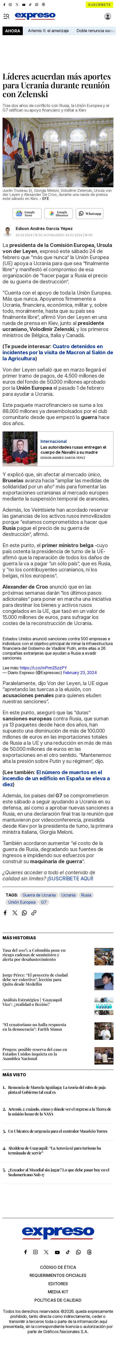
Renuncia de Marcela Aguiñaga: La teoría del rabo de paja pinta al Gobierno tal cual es (56, 1090)
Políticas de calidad (58, 1300)
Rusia (86, 895)
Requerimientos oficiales (58, 1275)
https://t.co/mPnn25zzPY (43, 667)
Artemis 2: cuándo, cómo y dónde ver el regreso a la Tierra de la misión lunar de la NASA (59, 1111)
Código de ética (58, 1267)
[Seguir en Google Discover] (58, 213)
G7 (44, 902)
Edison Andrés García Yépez (44, 228)
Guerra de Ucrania (39, 895)
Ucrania (68, 895)
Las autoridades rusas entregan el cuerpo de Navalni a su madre (73, 450)
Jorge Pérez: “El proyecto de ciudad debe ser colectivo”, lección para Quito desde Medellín (35, 979)
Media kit (58, 1292)
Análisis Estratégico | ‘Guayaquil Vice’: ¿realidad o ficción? (32, 1002)
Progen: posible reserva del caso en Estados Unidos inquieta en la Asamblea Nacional (35, 1054)
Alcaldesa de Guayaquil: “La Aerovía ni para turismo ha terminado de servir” (54, 1150)
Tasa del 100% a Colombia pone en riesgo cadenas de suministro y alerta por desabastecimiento (34, 954)
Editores (58, 1283)
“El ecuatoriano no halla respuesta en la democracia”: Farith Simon (34, 1027)
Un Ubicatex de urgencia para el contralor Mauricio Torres (57, 1131)
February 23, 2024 (80, 672)
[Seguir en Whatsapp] (89, 213)
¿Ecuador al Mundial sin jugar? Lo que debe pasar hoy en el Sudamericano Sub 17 (58, 1172)
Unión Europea (21, 902)
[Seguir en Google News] (27, 213)
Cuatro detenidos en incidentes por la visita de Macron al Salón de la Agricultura (58, 352)
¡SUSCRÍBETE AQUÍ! (70, 879)
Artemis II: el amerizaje (48, 30)
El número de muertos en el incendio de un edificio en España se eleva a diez (56, 778)
